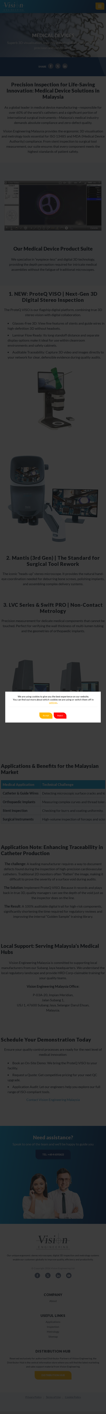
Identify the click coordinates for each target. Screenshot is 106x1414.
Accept (46, 715)
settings (53, 702)
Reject (60, 715)
